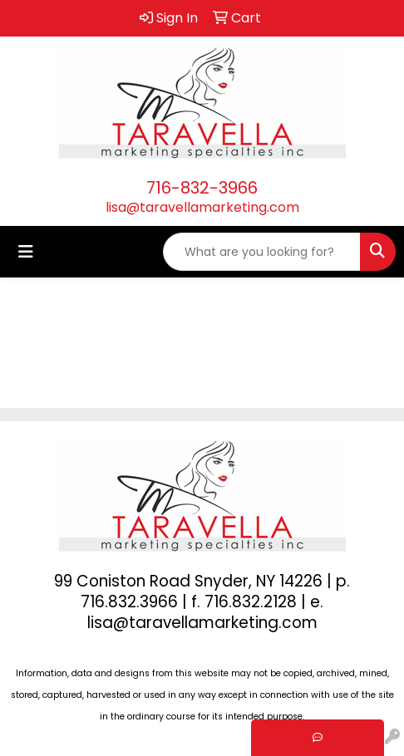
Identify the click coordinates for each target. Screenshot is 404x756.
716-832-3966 (202, 187)
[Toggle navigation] (25, 251)
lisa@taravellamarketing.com (202, 207)
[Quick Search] (262, 252)
